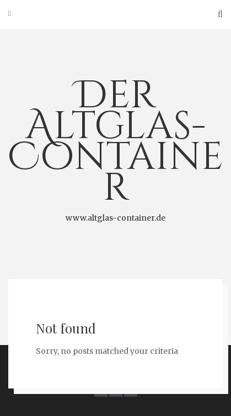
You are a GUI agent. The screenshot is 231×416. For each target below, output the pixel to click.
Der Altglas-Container (115, 147)
